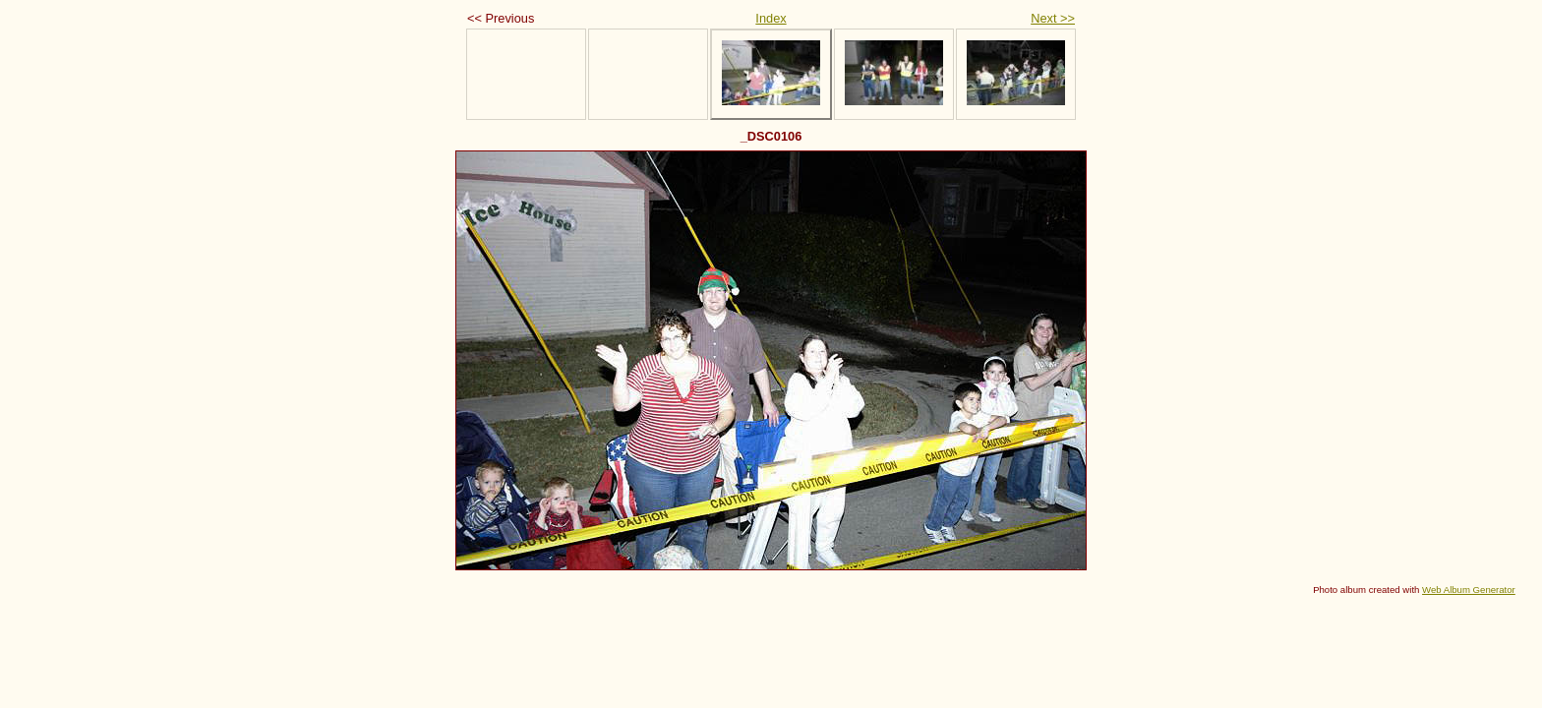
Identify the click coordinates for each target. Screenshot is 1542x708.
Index (770, 18)
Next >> (1053, 18)
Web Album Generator (1468, 589)
